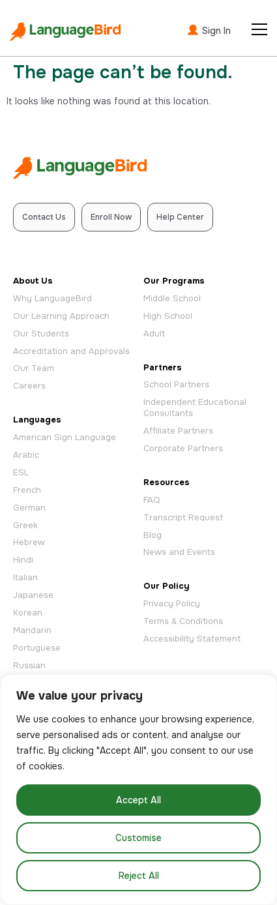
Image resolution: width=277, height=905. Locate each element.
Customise (138, 838)
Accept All (138, 800)
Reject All (139, 876)
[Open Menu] (259, 29)
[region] (138, 789)
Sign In (208, 30)
